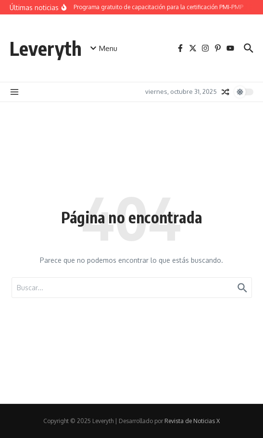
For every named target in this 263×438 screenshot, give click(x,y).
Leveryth (46, 48)
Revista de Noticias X (192, 421)
